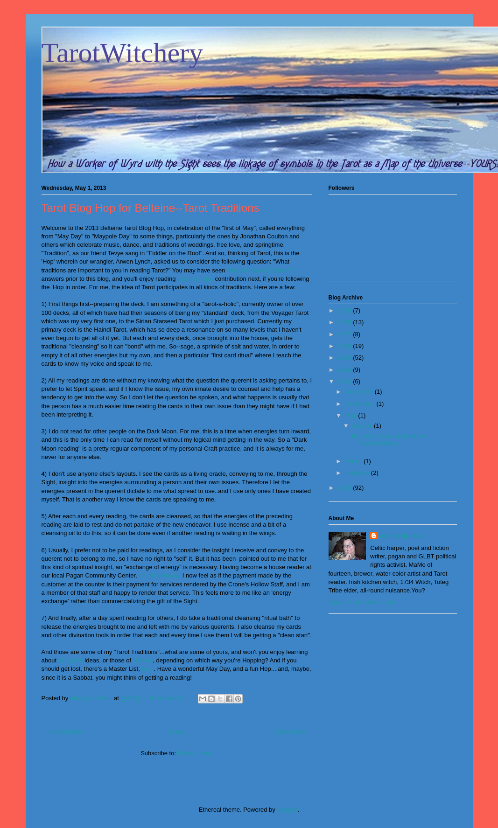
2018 (345, 322)
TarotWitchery (122, 52)
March (354, 461)
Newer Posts (66, 731)
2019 (345, 310)
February (358, 472)
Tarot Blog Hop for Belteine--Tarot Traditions (151, 208)
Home (178, 731)
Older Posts (289, 731)
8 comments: (168, 698)
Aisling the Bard (402, 535)
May (351, 415)
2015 (345, 357)
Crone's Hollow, (160, 575)
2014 (345, 369)
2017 (345, 334)
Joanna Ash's (195, 278)
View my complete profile (362, 601)
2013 (345, 381)
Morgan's (70, 660)
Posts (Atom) (195, 753)
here (147, 668)
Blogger (287, 809)
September (360, 403)
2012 (345, 487)
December (360, 391)
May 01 (363, 425)
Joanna (143, 660)
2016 (345, 345)
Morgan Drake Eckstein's (260, 270)
